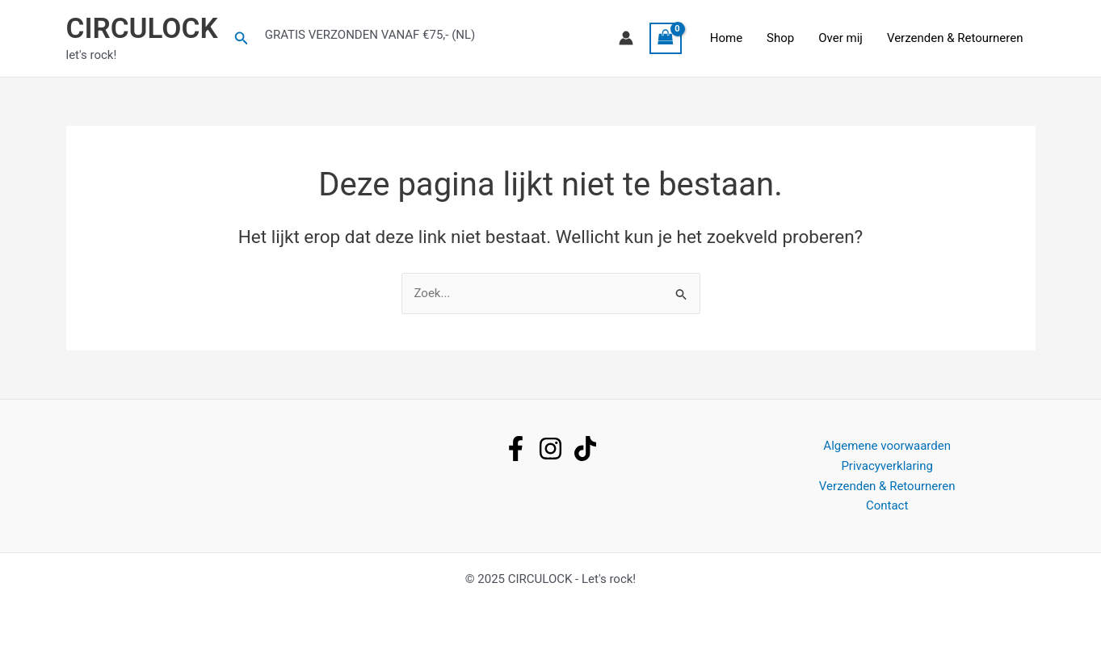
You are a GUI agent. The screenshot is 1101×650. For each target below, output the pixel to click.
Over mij (840, 38)
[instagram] (550, 448)
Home (726, 38)
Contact (887, 505)
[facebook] (515, 448)
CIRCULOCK (142, 28)
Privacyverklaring (887, 466)
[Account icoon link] (626, 38)
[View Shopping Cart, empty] (665, 38)
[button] (241, 38)
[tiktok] (585, 448)
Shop (780, 38)
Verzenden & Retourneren (955, 38)
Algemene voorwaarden (887, 445)
